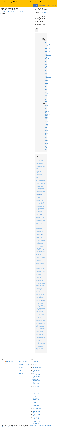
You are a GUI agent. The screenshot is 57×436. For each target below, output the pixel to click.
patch (37, 289)
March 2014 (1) (36, 385)
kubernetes (38, 262)
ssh (37, 312)
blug (40, 180)
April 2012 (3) (36, 405)
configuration (39, 189)
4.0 (44, 159)
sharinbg (41, 306)
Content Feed (42, 5)
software (42, 311)
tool (39, 325)
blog (37, 180)
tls (42, 323)
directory (38, 212)
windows (43, 343)
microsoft (38, 275)
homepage (38, 242)
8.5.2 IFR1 (40, 160)
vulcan (39, 337)
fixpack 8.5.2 (38, 239)
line (43, 263)
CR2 (37, 203)
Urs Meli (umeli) (46, 148)
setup (37, 306)
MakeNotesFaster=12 (24, 364)
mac (42, 272)
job (41, 255)
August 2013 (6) (36, 396)
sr (44, 311)
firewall (37, 237)
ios (36, 252)
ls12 (39, 272)
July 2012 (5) (35, 404)
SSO (45, 312)
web (44, 337)
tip (39, 323)
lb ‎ (44, 262)
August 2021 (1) (36, 361)
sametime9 (38, 302)
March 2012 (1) (36, 407)
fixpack (42, 237)
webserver (38, 340)
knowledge (43, 257)
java (40, 254)
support (43, 314)
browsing (43, 180)
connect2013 (38, 192)
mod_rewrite (38, 277)
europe (37, 234)
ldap (37, 263)
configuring (38, 191)
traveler (37, 328)
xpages (41, 348)
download (38, 215)
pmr (37, 296)
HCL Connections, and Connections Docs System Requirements (48, 51)
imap (37, 248)
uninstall (38, 331)
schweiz (37, 303)
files (40, 235)
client (37, 185)
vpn (37, 337)
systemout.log (39, 319)
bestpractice (38, 179)
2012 (43, 159)
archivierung (38, 172)
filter (42, 235)
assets (43, 172)
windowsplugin (39, 346)
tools (41, 325)
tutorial (37, 329)
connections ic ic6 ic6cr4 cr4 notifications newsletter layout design (40, 199)
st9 (36, 314)
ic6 (36, 246)
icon (39, 246)
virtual (40, 335)
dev (37, 209)
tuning (41, 328)
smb (44, 306)
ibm (37, 245)
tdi (44, 319)
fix (40, 237)
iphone (39, 252)
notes (37, 280)
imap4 (40, 248)
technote (38, 320)
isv (42, 252)
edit (37, 219)
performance (41, 289)
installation (38, 249)
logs (41, 269)
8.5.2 (37, 160)
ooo (37, 286)
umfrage (41, 329)
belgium (37, 175)
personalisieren (39, 292)
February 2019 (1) (37, 367)
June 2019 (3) (36, 364)
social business (42, 308)
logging (37, 269)
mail (44, 272)
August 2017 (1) (36, 379)
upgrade (38, 332)
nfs (41, 279)
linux (40, 265)
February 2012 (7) (37, 408)
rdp (39, 297)
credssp (42, 203)
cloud (40, 185)
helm (44, 240)
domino (40, 214)
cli (44, 183)
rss (39, 300)
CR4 (39, 203)
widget (37, 343)
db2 (41, 205)
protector (43, 296)
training (42, 326)
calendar (38, 182)
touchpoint (38, 326)
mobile (42, 275)
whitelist (43, 342)
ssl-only (41, 312)
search (41, 303)
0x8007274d (38, 159)
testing (37, 322)
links (37, 265)
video (37, 335)
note (43, 279)
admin (42, 165)
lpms (37, 272)
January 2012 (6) (36, 410)
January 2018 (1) (36, 374)
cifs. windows (40, 183)
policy (39, 296)
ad (39, 165)
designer (38, 208)
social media (38, 309)
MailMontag (38, 274)
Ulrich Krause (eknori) (46, 143)
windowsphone (39, 345)
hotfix (42, 242)
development (39, 211)
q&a (37, 297)
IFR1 (42, 246)
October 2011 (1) (36, 417)
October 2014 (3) (36, 383)
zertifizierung (39, 349)
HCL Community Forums (47, 44)
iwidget (37, 254)
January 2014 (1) (36, 386)
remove (37, 299)
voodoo (43, 335)
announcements (39, 169)
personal (38, 291)
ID (40, 246)
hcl (42, 240)
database (38, 205)
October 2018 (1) (36, 369)
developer (40, 209)
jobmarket (38, 257)
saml (42, 302)
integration (38, 251)
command (38, 186)
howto (37, 243)
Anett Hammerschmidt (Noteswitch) (48, 110)
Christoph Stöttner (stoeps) (47, 117)
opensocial (38, 288)
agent (44, 166)
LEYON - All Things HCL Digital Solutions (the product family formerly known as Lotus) (26, 2)
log (43, 268)
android (37, 168)
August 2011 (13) (36, 421)
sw (36, 316)
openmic (40, 286)
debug (37, 206)
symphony (38, 317)
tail (43, 319)
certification (42, 182)
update (41, 331)
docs (37, 214)
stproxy (39, 314)
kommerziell (38, 260)
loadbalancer (39, 266)
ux (40, 334)
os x (42, 288)
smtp (37, 308)
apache (37, 171)
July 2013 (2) (35, 398)
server (41, 305)
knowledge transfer (40, 259)
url (39, 334)
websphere (38, 342)
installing (43, 249)
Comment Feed (9, 363)
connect (43, 191)
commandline (41, 188)
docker (41, 212)
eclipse (42, 217)
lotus (43, 269)
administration (39, 166)
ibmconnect (40, 245)
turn (44, 328)
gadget (39, 240)
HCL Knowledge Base (47, 59)
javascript (38, 255)
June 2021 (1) (36, 363)
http (40, 243)
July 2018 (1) (35, 373)
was (42, 337)
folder (43, 239)
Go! (36, 30)
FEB (43, 234)
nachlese (38, 279)
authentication (39, 174)
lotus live (38, 271)
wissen (37, 348)
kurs (42, 262)
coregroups (41, 202)
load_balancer (39, 268)
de (43, 205)
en (38, 219)
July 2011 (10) (36, 423)
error (42, 232)
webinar (42, 339)
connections (39, 194)
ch (36, 183)
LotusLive (42, 271)
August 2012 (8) (36, 402)
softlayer (38, 311)
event (40, 234)
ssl (38, 312)
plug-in (42, 294)
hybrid (42, 243)
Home (35, 5)
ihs (44, 246)
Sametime (43, 300)
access (37, 162)
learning (40, 263)
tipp (41, 323)
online (42, 285)
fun (36, 240)
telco (41, 320)
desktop (42, 208)
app (40, 171)
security (37, 305)
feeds (37, 235)
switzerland (40, 316)
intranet (42, 251)
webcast (38, 339)
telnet (44, 320)
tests (40, 322)
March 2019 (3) (36, 366)
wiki (40, 343)
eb (39, 217)
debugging (41, 206)
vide (42, 334)
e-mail (42, 215)
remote (41, 297)
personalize (38, 294)
